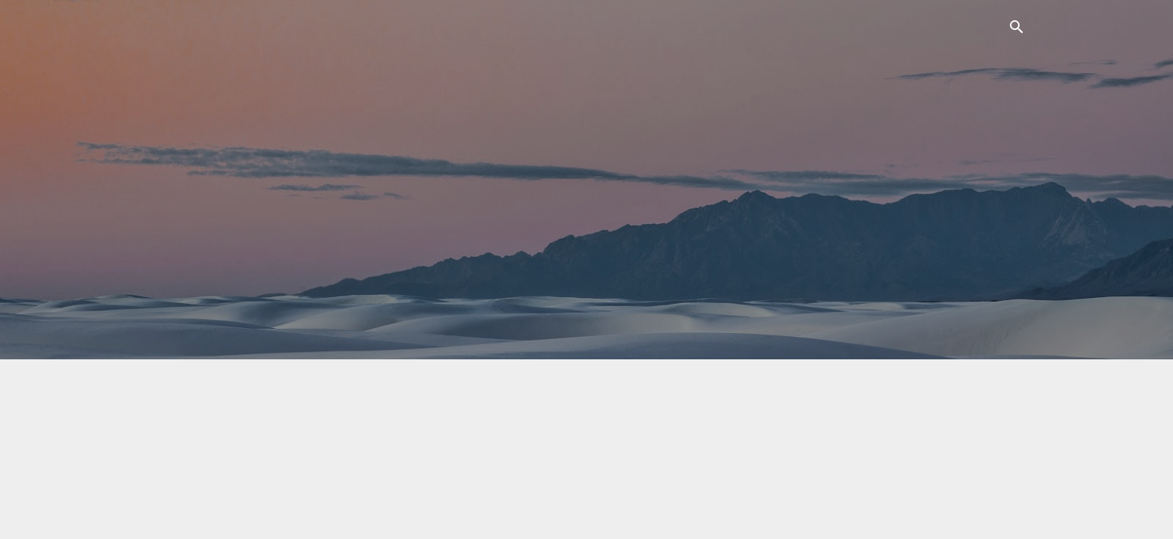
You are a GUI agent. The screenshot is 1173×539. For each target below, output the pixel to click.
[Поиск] (1017, 29)
